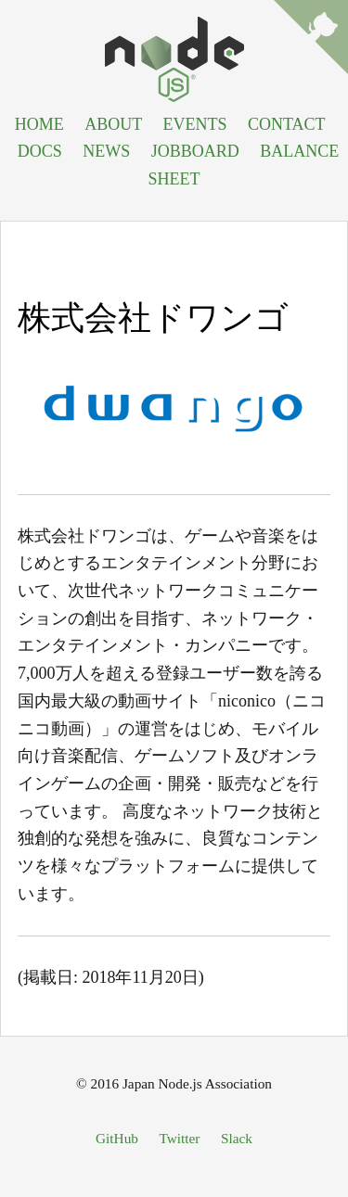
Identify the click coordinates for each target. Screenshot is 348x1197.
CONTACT (286, 124)
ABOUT (113, 124)
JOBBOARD (195, 151)
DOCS (40, 151)
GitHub (117, 1138)
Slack (236, 1138)
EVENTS (194, 124)
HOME (39, 124)
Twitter (179, 1138)
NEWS (106, 151)
